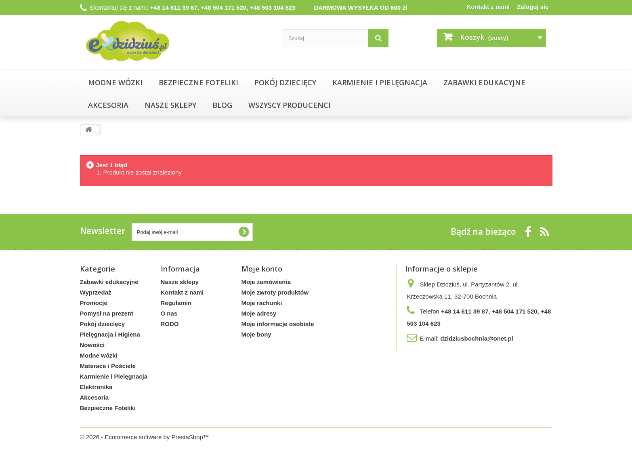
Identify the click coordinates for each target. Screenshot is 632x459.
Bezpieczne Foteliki (198, 82)
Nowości (92, 344)
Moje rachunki (261, 302)
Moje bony (256, 334)
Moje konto (261, 269)
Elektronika (96, 386)
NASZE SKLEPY (170, 105)
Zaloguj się (532, 6)
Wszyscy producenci (289, 105)
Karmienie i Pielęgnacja (379, 82)
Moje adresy (259, 313)
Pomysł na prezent (107, 313)
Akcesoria (108, 105)
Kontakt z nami (488, 6)
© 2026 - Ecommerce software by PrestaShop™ (144, 437)
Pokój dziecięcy (285, 82)
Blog (222, 105)
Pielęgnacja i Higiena (110, 334)
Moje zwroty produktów (275, 292)
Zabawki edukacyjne (484, 82)
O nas (169, 313)
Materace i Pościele (108, 365)
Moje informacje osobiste (277, 323)
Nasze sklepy (180, 281)
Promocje (93, 302)
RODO (170, 323)
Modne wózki (115, 82)
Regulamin (176, 302)
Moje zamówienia (266, 281)
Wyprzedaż (95, 292)
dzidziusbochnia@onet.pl (476, 338)
